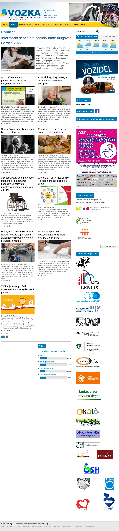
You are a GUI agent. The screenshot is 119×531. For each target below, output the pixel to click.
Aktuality (13, 24)
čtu (41, 355)
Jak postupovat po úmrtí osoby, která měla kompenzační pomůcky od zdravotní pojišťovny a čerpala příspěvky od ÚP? (17, 183)
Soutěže (67, 24)
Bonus (83, 24)
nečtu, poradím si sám (47, 368)
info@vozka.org (43, 524)
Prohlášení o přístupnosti (32, 526)
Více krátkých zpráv (84, 104)
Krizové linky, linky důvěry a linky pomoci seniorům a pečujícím (52, 80)
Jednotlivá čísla (50, 10)
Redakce (37, 24)
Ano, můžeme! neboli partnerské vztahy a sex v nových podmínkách (14, 80)
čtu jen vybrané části (47, 362)
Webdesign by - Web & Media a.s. (85, 526)
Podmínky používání (13, 526)
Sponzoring (58, 24)
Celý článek (6, 71)
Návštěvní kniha (50, 18)
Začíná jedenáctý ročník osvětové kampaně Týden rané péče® (17, 289)
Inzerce (47, 13)
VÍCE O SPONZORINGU (109, 246)
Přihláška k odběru (51, 15)
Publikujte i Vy (47, 24)
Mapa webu (47, 526)
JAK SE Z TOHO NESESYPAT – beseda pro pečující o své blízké (54, 180)
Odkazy (75, 24)
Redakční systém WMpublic (63, 526)
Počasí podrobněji (97, 53)
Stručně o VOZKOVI (25, 24)
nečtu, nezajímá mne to (48, 375)
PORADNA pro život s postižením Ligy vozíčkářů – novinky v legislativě (52, 234)
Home (2, 526)
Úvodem (5, 24)
